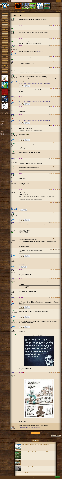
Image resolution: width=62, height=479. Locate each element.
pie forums (4, 67)
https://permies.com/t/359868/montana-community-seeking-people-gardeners (30, 427)
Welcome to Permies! (27, 83)
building (5, 20)
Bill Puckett (12, 181)
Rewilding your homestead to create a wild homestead (32, 460)
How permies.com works (22, 207)
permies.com (5, 65)
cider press (4, 58)
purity (5, 31)
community (4, 36)
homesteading (5, 22)
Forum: (13, 13)
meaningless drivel (16, 13)
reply (35, 432)
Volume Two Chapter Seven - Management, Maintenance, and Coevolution (35, 444)
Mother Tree (23, 264)
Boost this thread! (35, 440)
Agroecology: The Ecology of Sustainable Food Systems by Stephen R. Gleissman (36, 451)
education (4, 49)
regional (5, 47)
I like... (11, 207)
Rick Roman (12, 25)
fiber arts (5, 40)
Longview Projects (47, 83)
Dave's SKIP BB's (21, 83)
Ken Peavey (12, 106)
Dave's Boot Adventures (41, 83)
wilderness (4, 38)
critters (5, 18)
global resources (5, 56)
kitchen (5, 29)
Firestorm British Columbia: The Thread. (29, 466)
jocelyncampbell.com (40, 51)
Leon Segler (12, 222)
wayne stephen (13, 17)
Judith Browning (13, 269)
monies (5, 27)
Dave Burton (12, 74)
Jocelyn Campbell (13, 45)
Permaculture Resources (33, 83)
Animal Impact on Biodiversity (27, 472)
